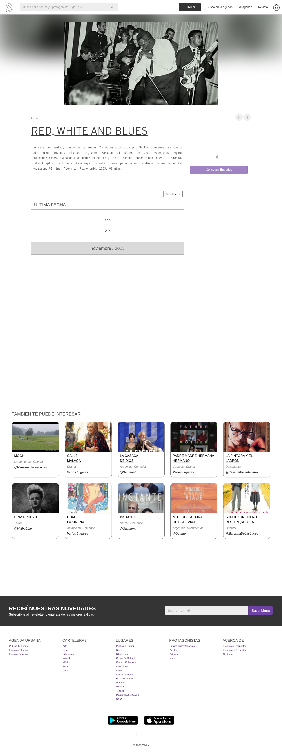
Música (66, 662)
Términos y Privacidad (235, 650)
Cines (119, 670)
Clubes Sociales (124, 674)
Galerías (120, 682)
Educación (68, 654)
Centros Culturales (126, 662)
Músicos (174, 658)
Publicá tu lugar (125, 646)
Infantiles (67, 658)
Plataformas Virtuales (127, 694)
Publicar (190, 7)
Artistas (173, 650)
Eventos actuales (18, 650)
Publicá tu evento (19, 646)
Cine (65, 650)
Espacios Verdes (125, 678)
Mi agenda (245, 7)
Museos (120, 686)
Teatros (120, 690)
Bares (119, 650)
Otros (66, 670)
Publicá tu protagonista (182, 646)
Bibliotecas (122, 654)
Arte (65, 646)
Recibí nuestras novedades (52, 608)
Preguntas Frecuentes (234, 646)
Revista (263, 7)
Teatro (66, 666)
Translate (173, 194)
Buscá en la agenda (219, 7)
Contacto (227, 654)
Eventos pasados (18, 654)
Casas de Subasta (126, 658)
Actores (174, 654)
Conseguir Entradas (219, 169)
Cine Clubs (122, 666)
